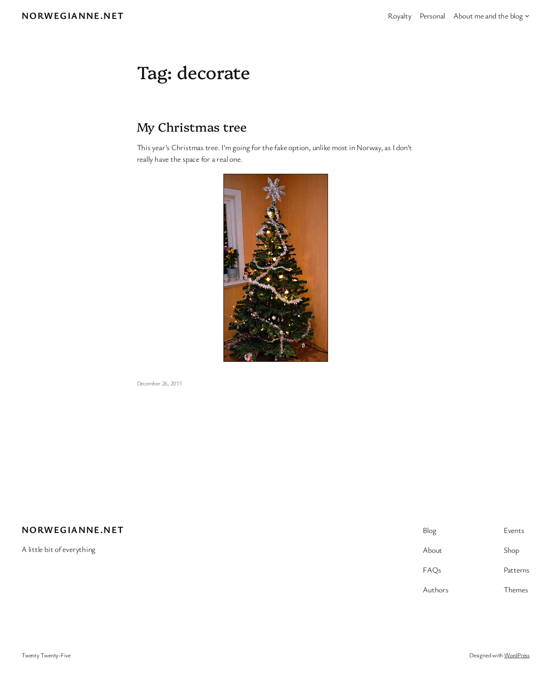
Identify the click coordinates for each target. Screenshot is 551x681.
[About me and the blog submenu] (527, 15)
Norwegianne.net (73, 15)
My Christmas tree (192, 126)
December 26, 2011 (159, 383)
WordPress (516, 655)
